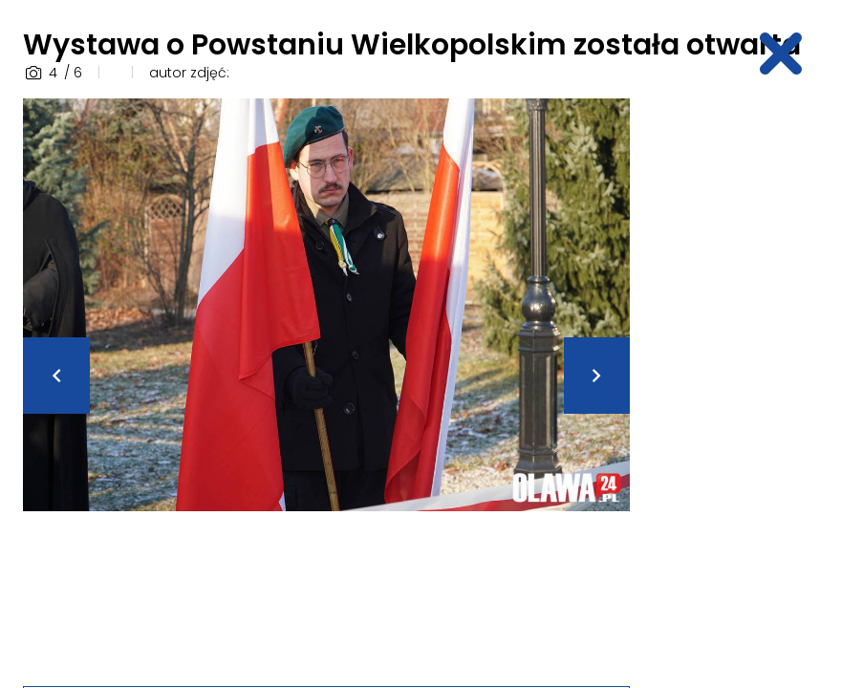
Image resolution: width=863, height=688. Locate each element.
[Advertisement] (757, 385)
